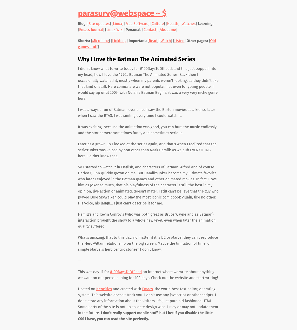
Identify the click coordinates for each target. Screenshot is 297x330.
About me (168, 29)
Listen (179, 41)
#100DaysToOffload (126, 272)
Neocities (104, 289)
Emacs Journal (91, 29)
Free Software (136, 23)
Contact (150, 29)
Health (172, 23)
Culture (158, 23)
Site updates (99, 23)
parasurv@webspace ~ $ (122, 13)
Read (153, 41)
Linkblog (119, 41)
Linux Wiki (115, 29)
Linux (117, 23)
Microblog (100, 41)
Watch (166, 41)
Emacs (147, 289)
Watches (189, 23)
